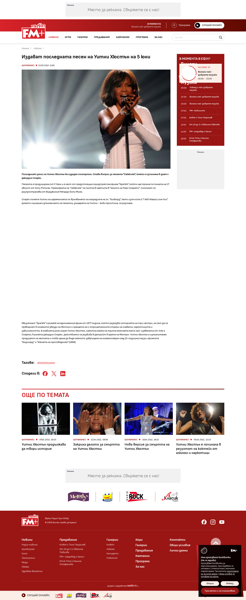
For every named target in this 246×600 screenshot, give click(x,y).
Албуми (111, 549)
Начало (25, 48)
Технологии (28, 558)
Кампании (143, 556)
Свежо (25, 566)
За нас (140, 567)
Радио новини (30, 544)
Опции (210, 583)
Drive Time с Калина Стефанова (70, 563)
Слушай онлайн (208, 25)
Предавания (68, 540)
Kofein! (110, 544)
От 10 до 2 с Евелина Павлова (71, 551)
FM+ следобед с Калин (72, 556)
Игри (139, 540)
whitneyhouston (46, 362)
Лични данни (179, 550)
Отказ (229, 583)
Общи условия (180, 545)
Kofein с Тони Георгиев (72, 544)
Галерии (112, 540)
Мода (25, 562)
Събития (112, 558)
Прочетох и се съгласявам (220, 590)
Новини (38, 48)
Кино (24, 553)
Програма (181, 25)
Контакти (177, 540)
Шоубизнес (28, 65)
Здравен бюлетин (32, 571)
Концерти (113, 553)
